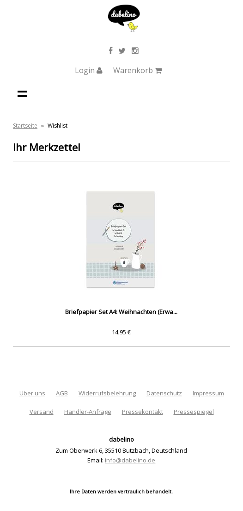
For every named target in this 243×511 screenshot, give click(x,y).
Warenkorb (137, 70)
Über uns (32, 393)
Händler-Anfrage (87, 411)
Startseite (25, 125)
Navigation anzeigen (22, 93)
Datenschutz (164, 393)
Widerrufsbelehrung (107, 393)
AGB (62, 393)
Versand (42, 411)
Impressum (208, 393)
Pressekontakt (142, 411)
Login (89, 70)
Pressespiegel (194, 411)
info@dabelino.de (130, 460)
